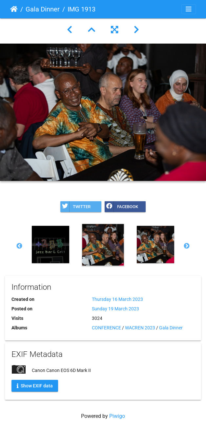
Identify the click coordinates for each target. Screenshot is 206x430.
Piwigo (117, 416)
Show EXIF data (35, 385)
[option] (50, 244)
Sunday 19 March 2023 (115, 308)
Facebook (121, 206)
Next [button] (186, 246)
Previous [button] (19, 246)
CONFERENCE (106, 327)
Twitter (75, 206)
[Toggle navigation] (188, 9)
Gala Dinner (43, 9)
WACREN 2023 (140, 327)
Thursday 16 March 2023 (117, 299)
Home (14, 9)
